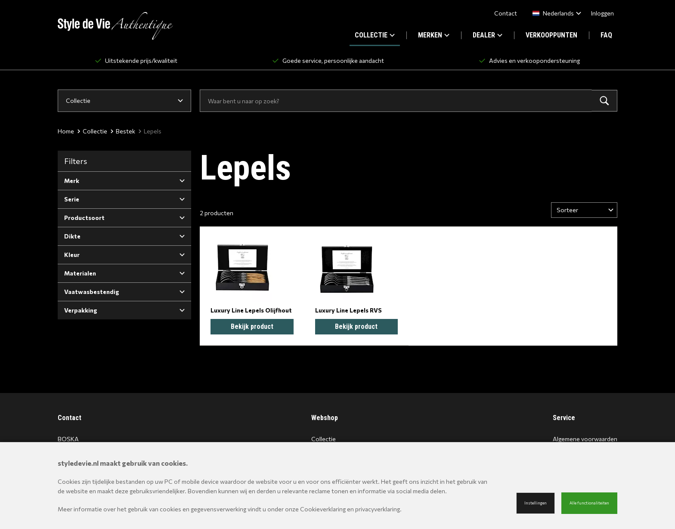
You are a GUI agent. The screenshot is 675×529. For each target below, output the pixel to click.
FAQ (606, 35)
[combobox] (555, 13)
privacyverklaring (377, 509)
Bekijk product (252, 326)
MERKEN (433, 35)
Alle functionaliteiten (589, 503)
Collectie (92, 131)
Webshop (324, 418)
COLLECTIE (375, 35)
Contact (505, 13)
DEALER (487, 35)
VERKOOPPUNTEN (551, 35)
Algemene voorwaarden (585, 438)
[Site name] (115, 26)
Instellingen (535, 503)
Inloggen (602, 13)
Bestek (123, 131)
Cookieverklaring (323, 509)
